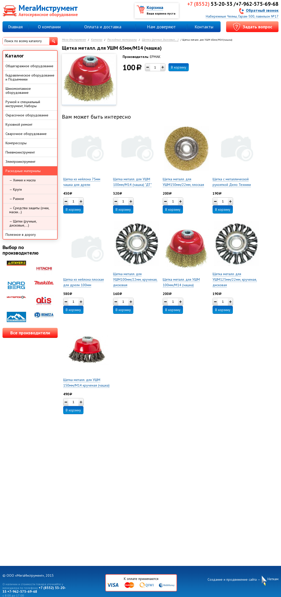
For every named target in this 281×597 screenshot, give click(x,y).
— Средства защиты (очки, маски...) (29, 210)
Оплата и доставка (102, 27)
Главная (15, 27)
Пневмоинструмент (20, 152)
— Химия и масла (22, 180)
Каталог (96, 39)
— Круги (15, 189)
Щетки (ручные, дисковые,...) (160, 39)
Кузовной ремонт (19, 124)
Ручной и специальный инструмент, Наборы (23, 104)
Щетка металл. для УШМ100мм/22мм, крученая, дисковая (135, 279)
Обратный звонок (262, 10)
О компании (49, 27)
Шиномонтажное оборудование (18, 90)
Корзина (155, 7)
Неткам (272, 579)
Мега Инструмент (74, 39)
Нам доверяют (161, 27)
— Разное (16, 198)
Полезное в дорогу (21, 234)
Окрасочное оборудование (27, 115)
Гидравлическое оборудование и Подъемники (30, 77)
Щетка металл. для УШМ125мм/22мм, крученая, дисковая (235, 279)
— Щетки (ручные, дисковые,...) (23, 223)
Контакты (204, 27)
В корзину (178, 67)
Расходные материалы (122, 39)
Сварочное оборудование (26, 133)
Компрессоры (16, 143)
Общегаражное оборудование (29, 66)
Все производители (30, 333)
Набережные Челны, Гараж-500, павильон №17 (242, 16)
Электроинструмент (20, 161)
